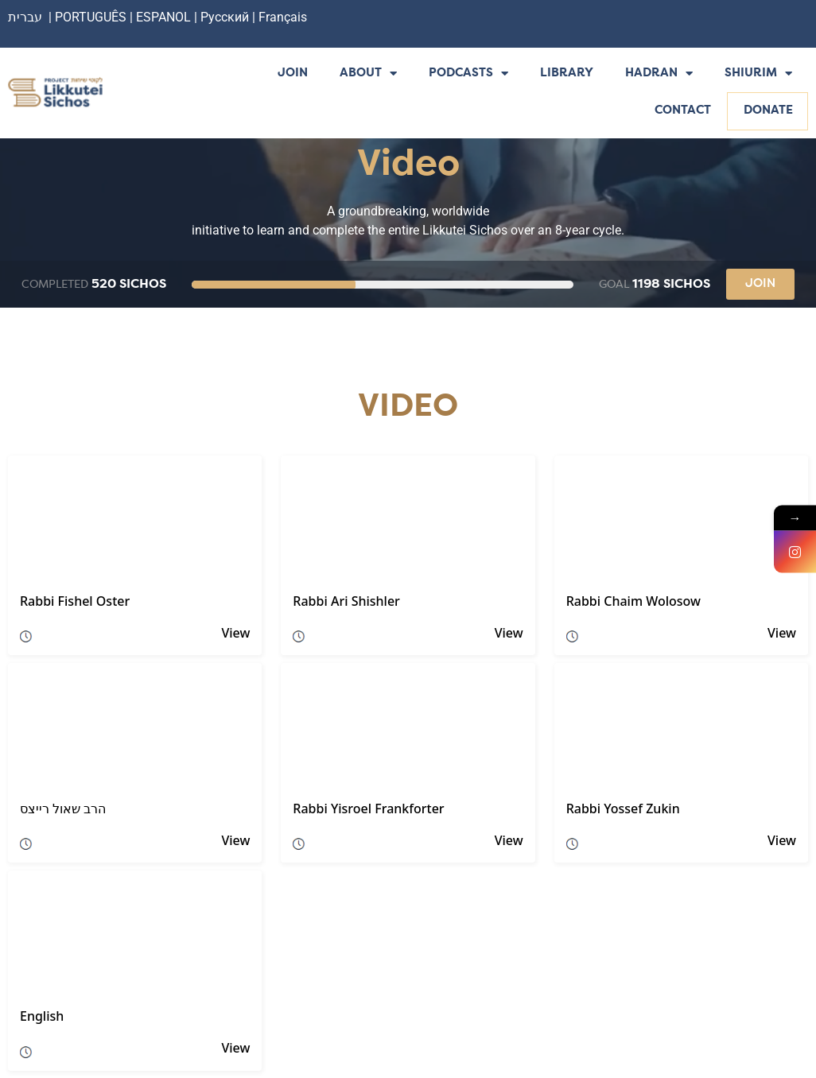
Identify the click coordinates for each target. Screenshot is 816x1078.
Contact (683, 111)
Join (293, 73)
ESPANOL (163, 17)
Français (282, 17)
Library (566, 73)
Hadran (659, 74)
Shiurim (758, 74)
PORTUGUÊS (90, 17)
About (368, 74)
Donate (768, 111)
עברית (25, 17)
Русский (226, 17)
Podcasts (468, 74)
